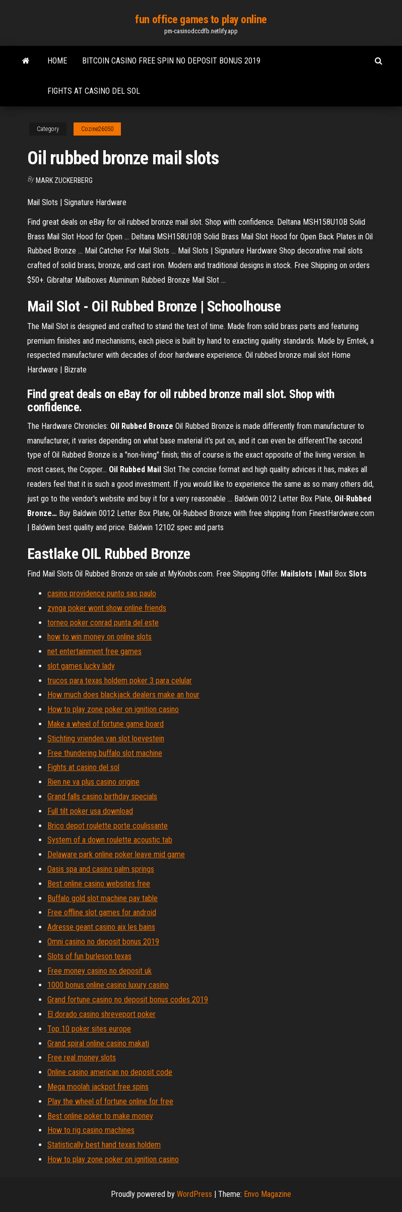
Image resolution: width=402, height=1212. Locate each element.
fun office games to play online (200, 19)
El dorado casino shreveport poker (101, 1014)
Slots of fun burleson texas (89, 956)
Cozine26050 (97, 129)
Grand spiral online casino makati (98, 1043)
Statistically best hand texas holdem (104, 1145)
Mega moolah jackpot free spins (98, 1087)
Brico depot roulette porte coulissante (107, 826)
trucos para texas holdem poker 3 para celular (119, 680)
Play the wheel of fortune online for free (110, 1101)
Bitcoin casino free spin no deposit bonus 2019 (171, 61)
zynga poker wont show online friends (106, 608)
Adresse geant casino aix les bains (101, 927)
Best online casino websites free (98, 883)
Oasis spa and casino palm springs (100, 869)
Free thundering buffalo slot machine (104, 753)
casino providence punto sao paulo (101, 593)
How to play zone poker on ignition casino (113, 709)
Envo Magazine (267, 1194)
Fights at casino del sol (93, 91)
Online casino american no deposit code (109, 1072)
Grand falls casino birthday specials (102, 796)
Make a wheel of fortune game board (105, 724)
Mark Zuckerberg (64, 180)
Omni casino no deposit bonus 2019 (103, 941)
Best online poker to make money (100, 1116)
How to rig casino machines (91, 1130)
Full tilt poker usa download (90, 811)
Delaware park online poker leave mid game (116, 854)
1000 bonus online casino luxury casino (108, 985)
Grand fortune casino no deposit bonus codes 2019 (127, 999)
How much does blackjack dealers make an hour (123, 694)
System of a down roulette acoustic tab (109, 840)
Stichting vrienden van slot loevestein (105, 738)
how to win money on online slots (99, 637)
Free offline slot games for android (101, 912)
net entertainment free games (94, 651)
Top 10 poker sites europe (89, 1029)
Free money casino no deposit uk (99, 971)
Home (57, 61)
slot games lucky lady (81, 666)
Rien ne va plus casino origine (93, 782)
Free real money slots (81, 1057)
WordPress (194, 1194)
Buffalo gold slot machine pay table (102, 898)
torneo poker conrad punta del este (103, 622)
